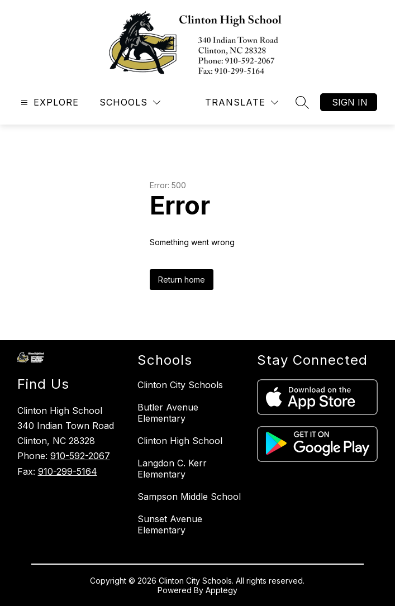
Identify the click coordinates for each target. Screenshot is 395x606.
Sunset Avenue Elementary (169, 524)
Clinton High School (179, 440)
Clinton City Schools (180, 384)
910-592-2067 (80, 455)
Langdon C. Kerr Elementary (172, 468)
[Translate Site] (241, 102)
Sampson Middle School (189, 496)
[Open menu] (48, 102)
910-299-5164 (67, 471)
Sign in (350, 102)
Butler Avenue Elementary (167, 413)
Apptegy (221, 590)
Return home (181, 279)
